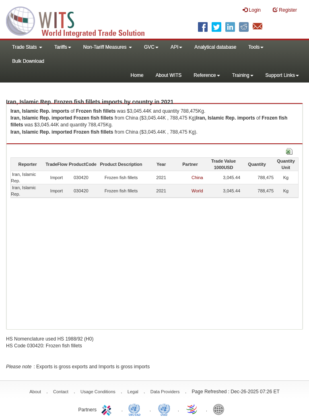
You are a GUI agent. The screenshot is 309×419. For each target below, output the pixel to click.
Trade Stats (27, 47)
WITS (80, 20)
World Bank (220, 409)
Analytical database (215, 47)
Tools (256, 47)
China (197, 177)
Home (137, 75)
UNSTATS (164, 409)
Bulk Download (28, 61)
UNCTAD (136, 409)
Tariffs (62, 47)
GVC (151, 47)
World (197, 190)
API (176, 47)
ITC (108, 409)
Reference (207, 75)
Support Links (282, 75)
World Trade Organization (192, 409)
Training (242, 75)
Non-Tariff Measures (107, 47)
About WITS (169, 75)
